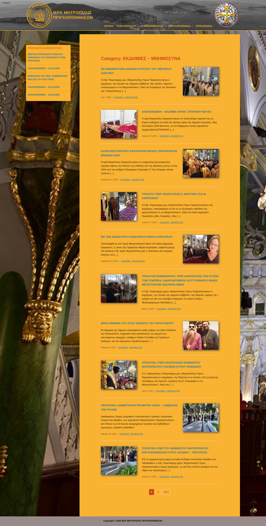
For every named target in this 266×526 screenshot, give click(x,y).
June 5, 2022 (147, 391)
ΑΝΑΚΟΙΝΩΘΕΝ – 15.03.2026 (44, 94)
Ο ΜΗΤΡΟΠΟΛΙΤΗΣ (152, 26)
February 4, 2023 (108, 347)
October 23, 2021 (149, 477)
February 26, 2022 (108, 434)
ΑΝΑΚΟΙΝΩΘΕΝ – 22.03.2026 (44, 87)
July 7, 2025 (106, 97)
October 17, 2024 (149, 222)
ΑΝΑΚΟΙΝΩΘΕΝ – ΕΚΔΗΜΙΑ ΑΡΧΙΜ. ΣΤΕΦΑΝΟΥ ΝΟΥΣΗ (176, 111)
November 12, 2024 (109, 180)
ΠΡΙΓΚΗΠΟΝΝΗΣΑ (180, 26)
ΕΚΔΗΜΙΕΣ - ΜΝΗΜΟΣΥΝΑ (126, 97)
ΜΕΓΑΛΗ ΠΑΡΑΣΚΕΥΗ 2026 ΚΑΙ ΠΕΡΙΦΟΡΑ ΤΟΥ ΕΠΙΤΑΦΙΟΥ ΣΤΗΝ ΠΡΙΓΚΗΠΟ (46, 57)
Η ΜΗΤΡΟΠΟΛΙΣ (126, 26)
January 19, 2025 (149, 136)
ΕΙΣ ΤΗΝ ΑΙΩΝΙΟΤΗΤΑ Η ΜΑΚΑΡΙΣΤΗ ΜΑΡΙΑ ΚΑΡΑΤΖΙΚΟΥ (137, 236)
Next (166, 492)
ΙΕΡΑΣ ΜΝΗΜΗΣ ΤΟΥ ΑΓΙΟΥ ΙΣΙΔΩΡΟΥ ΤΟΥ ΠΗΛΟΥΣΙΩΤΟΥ (137, 323)
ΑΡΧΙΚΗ (109, 26)
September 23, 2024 (109, 261)
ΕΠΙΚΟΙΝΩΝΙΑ (204, 26)
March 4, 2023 (148, 309)
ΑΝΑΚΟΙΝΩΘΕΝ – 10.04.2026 (44, 68)
